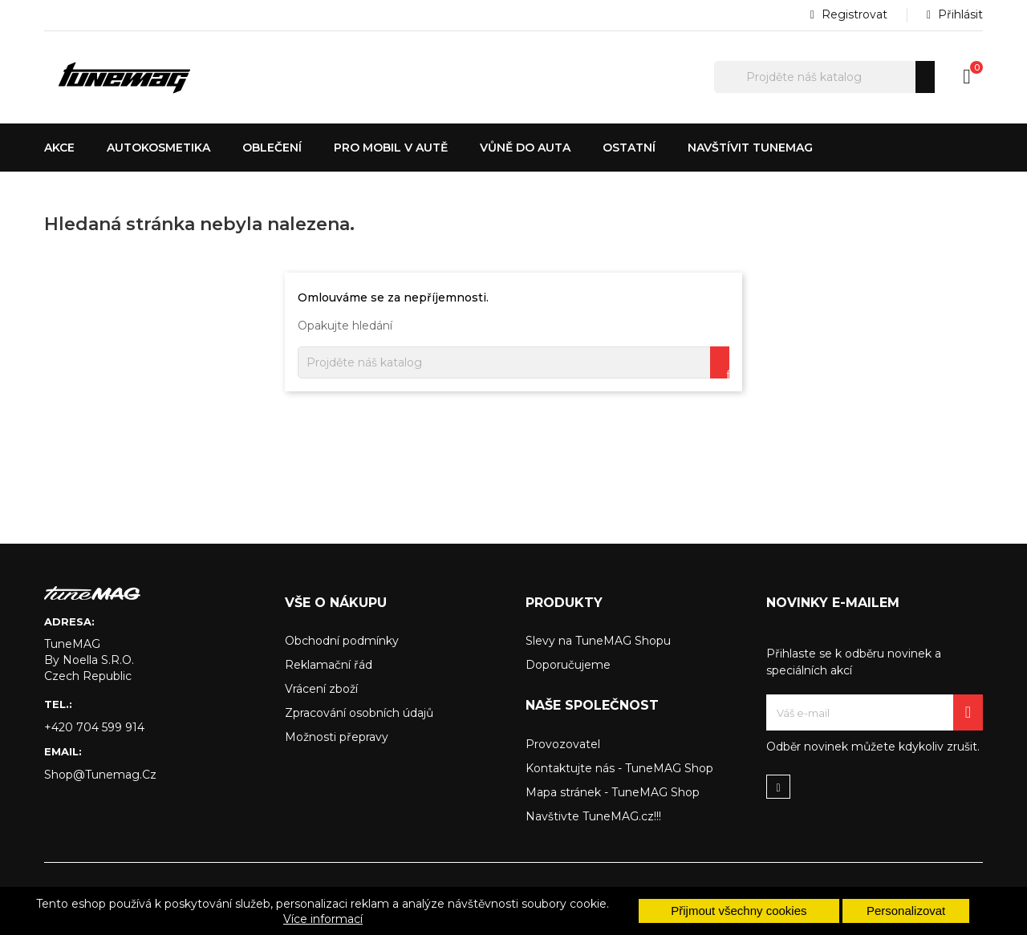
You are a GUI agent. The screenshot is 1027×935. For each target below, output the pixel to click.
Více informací (323, 919)
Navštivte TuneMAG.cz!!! (593, 816)
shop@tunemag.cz (100, 774)
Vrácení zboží (321, 689)
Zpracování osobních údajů (359, 713)
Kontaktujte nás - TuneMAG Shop (619, 768)
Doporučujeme (568, 665)
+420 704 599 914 (94, 727)
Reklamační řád (328, 665)
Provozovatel (563, 744)
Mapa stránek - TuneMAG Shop (613, 792)
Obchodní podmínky (342, 640)
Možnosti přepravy (336, 737)
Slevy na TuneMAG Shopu (598, 640)
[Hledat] (824, 77)
